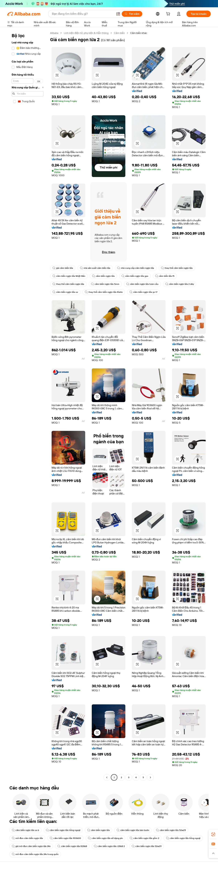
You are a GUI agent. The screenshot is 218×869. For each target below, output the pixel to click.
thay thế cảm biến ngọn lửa (177, 268)
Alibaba (54, 33)
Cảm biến (119, 33)
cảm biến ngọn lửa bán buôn (133, 830)
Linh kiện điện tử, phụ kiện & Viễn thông (86, 33)
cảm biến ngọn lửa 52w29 (171, 830)
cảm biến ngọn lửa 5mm (105, 284)
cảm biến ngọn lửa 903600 (65, 838)
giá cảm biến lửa (63, 268)
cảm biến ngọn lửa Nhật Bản (69, 276)
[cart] (168, 14)
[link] (213, 834)
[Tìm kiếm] (132, 14)
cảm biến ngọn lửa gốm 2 (144, 838)
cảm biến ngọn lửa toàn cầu (142, 284)
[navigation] (27, 405)
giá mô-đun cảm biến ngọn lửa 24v (31, 846)
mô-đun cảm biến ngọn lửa (27, 838)
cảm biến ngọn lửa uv (65, 292)
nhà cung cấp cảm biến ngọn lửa (135, 268)
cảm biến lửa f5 (165, 276)
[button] (118, 14)
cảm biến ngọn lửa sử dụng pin (105, 838)
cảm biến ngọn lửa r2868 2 (109, 846)
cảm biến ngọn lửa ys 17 (143, 292)
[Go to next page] (150, 777)
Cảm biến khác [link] (138, 33)
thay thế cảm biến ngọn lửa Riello (104, 292)
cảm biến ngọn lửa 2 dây (179, 284)
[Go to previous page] (107, 777)
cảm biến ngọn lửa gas (135, 276)
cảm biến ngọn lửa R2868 (72, 846)
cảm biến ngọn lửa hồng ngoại (63, 830)
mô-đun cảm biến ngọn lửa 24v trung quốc (35, 854)
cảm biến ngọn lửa (103, 276)
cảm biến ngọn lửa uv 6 (25, 830)
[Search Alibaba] (82, 14)
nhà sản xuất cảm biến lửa (95, 268)
